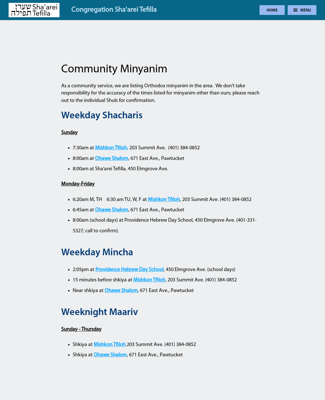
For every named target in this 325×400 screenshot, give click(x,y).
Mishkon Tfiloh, (111, 148)
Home (272, 10)
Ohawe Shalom (111, 158)
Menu (302, 10)
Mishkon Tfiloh (164, 199)
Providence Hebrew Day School (129, 270)
